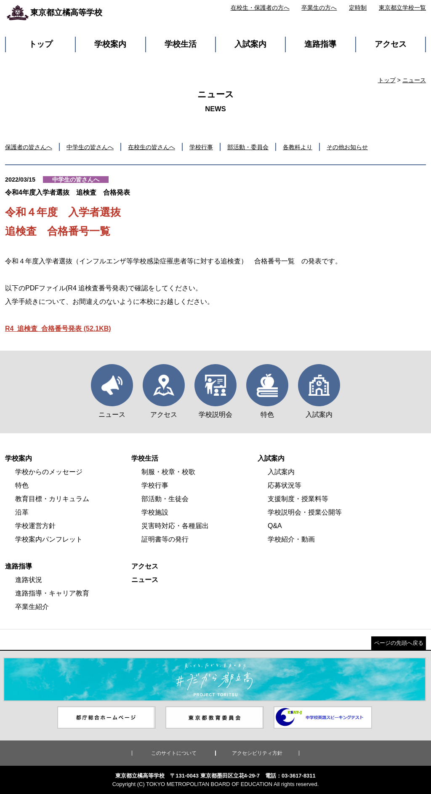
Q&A (275, 525)
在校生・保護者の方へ (260, 7)
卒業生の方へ (319, 7)
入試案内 (250, 44)
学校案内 (110, 44)
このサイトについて (174, 753)
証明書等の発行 (165, 539)
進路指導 (320, 44)
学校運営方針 (35, 525)
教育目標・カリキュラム (52, 498)
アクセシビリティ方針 (257, 753)
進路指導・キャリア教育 (52, 593)
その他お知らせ (347, 147)
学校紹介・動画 (291, 539)
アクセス (391, 44)
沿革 (22, 512)
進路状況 (28, 579)
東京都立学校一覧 (402, 7)
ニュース (414, 80)
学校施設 (154, 512)
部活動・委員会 (248, 147)
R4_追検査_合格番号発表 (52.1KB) (58, 328)
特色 (22, 485)
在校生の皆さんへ (151, 147)
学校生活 (181, 44)
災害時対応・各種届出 (175, 525)
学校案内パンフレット (48, 539)
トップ (41, 44)
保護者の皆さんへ (28, 147)
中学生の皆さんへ (90, 147)
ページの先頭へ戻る (398, 643)
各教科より (297, 147)
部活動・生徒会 (165, 498)
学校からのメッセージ (48, 471)
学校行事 (201, 147)
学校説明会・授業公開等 (305, 512)
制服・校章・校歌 (168, 471)
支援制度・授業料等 (298, 498)
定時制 (358, 7)
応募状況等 (284, 485)
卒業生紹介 (32, 606)
